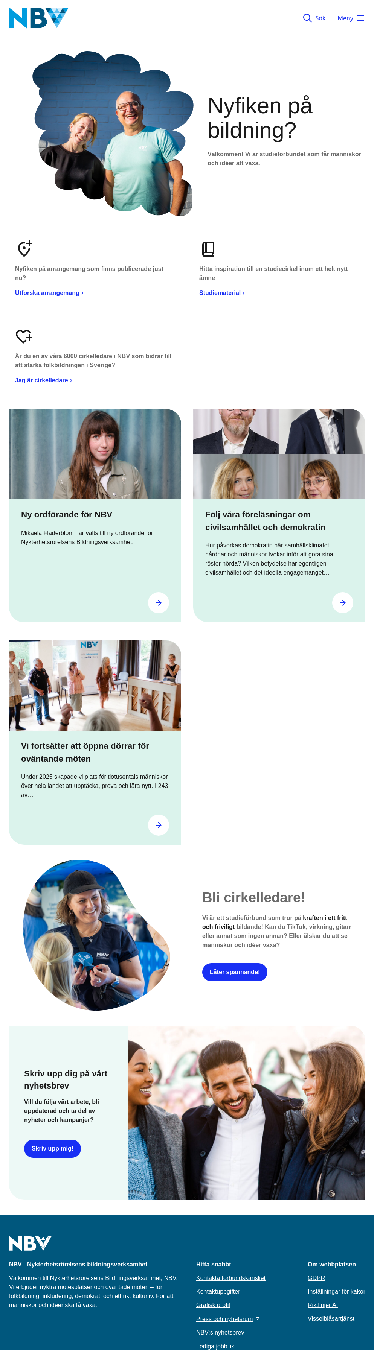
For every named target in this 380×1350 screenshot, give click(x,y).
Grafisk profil (213, 1305)
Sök (314, 18)
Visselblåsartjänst (331, 1318)
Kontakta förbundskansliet (231, 1278)
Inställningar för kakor (336, 1291)
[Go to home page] (30, 1248)
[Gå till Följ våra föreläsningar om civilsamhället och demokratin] (342, 602)
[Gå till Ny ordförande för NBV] (158, 602)
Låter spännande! (235, 972)
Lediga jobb (215, 1346)
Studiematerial (223, 293)
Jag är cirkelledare (44, 380)
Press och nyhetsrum (227, 1319)
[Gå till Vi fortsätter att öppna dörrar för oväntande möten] (158, 825)
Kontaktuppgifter (218, 1291)
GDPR (316, 1278)
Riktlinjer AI (323, 1305)
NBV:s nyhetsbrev (220, 1332)
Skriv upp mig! (52, 1148)
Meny (351, 18)
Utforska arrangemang (50, 293)
